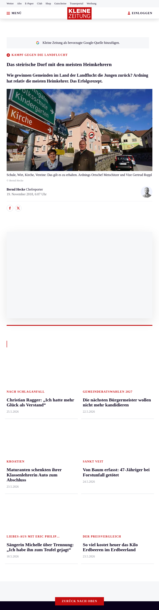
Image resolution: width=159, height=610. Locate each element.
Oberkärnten (44, 409)
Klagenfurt (43, 385)
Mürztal (8, 417)
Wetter (10, 3)
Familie (65, 441)
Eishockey (91, 433)
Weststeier (10, 457)
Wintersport (91, 425)
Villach (40, 433)
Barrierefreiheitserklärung (73, 517)
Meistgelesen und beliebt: (21, 473)
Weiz (6, 449)
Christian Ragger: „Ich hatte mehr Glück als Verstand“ (45, 494)
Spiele (113, 409)
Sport (88, 377)
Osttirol (41, 417)
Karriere (65, 433)
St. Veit (41, 425)
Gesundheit (67, 385)
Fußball (89, 401)
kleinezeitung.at (26, 531)
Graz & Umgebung (16, 393)
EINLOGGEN (140, 13)
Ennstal (8, 385)
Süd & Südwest (13, 433)
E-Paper (29, 3)
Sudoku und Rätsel (139, 409)
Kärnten (42, 377)
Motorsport (91, 417)
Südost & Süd (12, 441)
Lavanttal (42, 401)
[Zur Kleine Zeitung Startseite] (79, 13)
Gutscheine (60, 3)
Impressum (11, 517)
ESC (130, 433)
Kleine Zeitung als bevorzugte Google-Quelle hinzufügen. (78, 42)
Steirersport (91, 385)
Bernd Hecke (16, 189)
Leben (64, 377)
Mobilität (66, 393)
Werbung (91, 3)
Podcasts (133, 417)
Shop (48, 3)
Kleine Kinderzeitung (141, 393)
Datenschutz (42, 517)
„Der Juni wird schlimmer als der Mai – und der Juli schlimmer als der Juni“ (60, 500)
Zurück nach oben (79, 366)
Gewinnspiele (136, 401)
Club (39, 3)
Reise (63, 409)
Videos (131, 425)
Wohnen (65, 417)
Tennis (88, 409)
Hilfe (112, 385)
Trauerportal (76, 3)
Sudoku (114, 417)
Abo (19, 3)
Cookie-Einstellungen (110, 517)
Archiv (113, 401)
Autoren (114, 393)
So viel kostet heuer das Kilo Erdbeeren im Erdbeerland (46, 487)
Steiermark (11, 377)
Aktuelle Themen (139, 377)
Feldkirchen (44, 393)
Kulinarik (66, 425)
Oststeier (9, 425)
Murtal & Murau (14, 409)
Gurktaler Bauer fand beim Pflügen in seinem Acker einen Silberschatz (56, 481)
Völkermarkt (44, 441)
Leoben (8, 401)
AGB (26, 517)
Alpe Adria (134, 385)
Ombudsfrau (68, 401)
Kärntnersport (93, 393)
